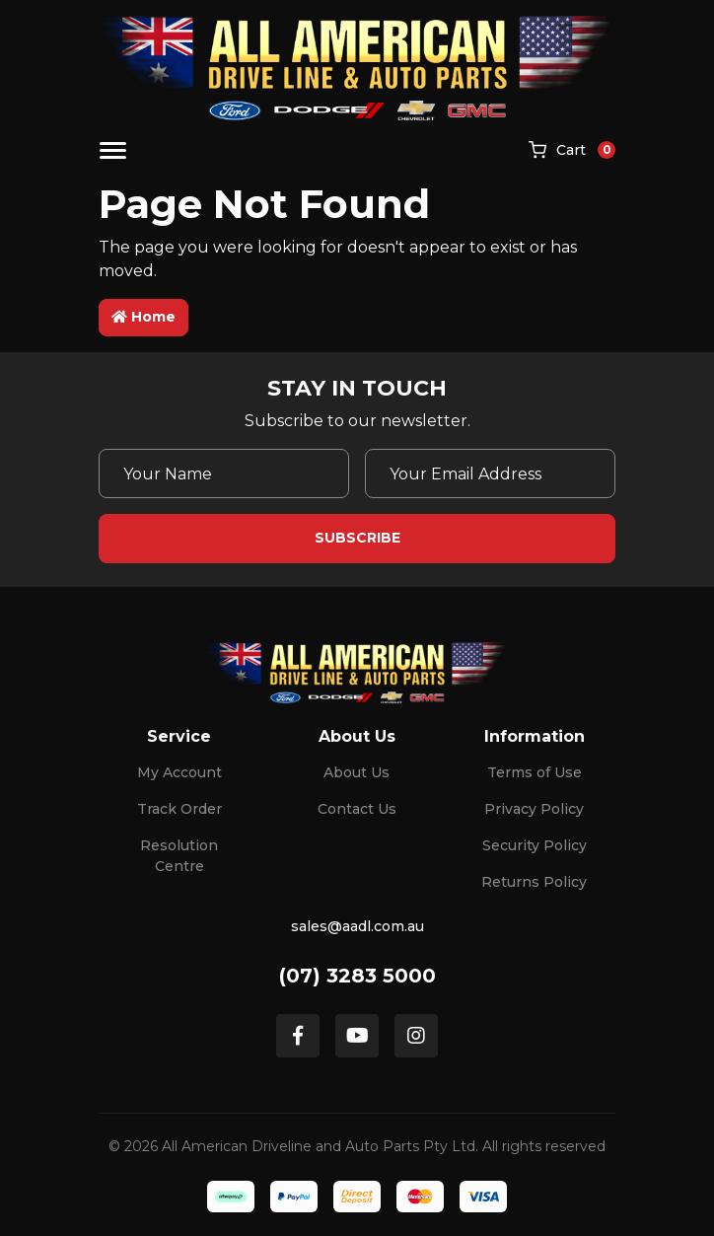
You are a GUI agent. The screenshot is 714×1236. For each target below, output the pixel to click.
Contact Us (357, 809)
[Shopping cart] (572, 151)
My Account (179, 772)
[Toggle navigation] (113, 150)
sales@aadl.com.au (357, 926)
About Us (356, 772)
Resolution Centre (179, 855)
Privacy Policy (534, 809)
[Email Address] (490, 473)
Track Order (179, 809)
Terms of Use (534, 772)
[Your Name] (224, 473)
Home (143, 317)
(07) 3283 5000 (357, 975)
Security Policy (534, 845)
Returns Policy (534, 882)
